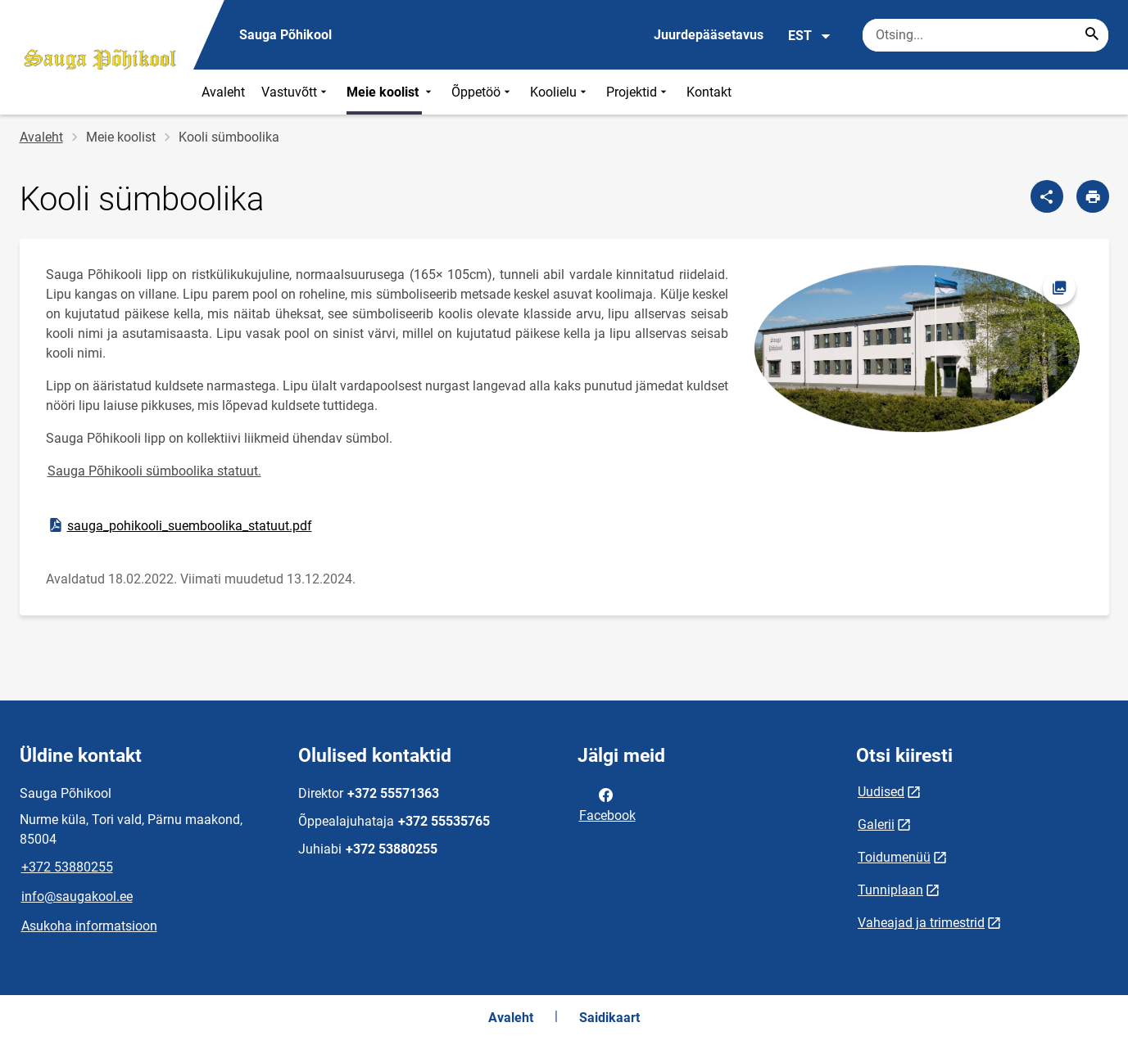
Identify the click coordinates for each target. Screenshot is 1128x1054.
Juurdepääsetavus (708, 35)
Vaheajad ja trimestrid (921, 922)
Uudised (881, 792)
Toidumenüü (894, 857)
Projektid (638, 92)
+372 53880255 (67, 867)
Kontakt (709, 92)
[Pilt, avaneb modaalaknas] (918, 348)
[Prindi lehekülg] (1092, 196)
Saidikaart (609, 1017)
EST (809, 36)
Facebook (607, 803)
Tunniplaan (890, 890)
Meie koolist (391, 92)
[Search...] (1092, 35)
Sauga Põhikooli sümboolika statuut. (154, 471)
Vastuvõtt (295, 92)
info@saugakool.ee (77, 896)
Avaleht (223, 92)
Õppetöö (482, 92)
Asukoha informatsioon (89, 926)
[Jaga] (1047, 196)
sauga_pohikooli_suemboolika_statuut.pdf (179, 525)
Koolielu (560, 92)
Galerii (876, 824)
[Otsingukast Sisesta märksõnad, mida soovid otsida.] (985, 35)
